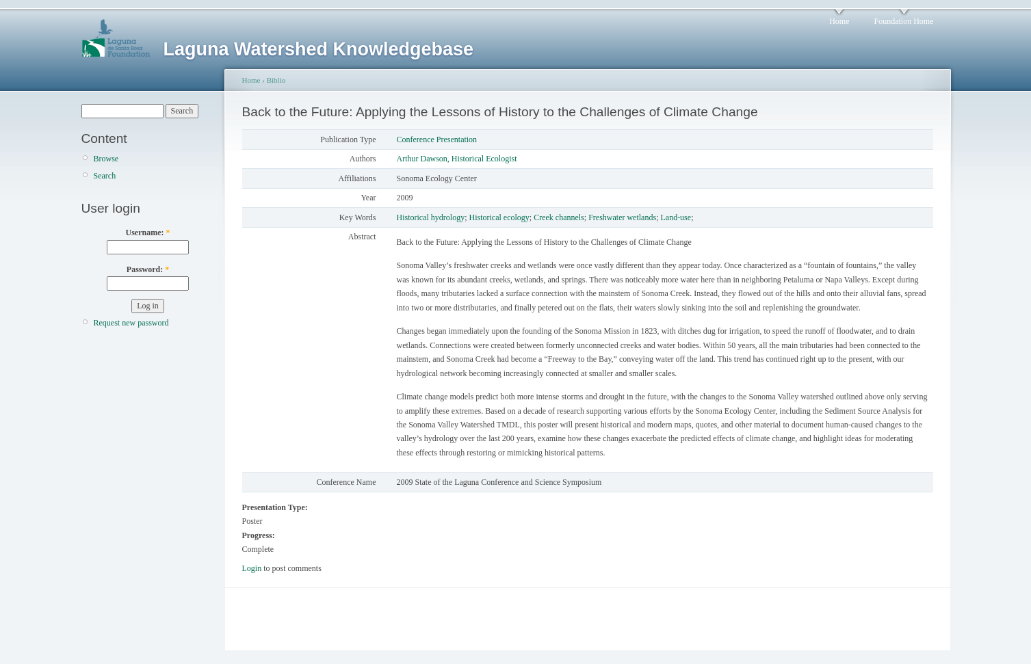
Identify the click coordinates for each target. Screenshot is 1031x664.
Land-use (675, 217)
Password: (148, 269)
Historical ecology (499, 217)
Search (105, 176)
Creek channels (559, 217)
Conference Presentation (437, 139)
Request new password (131, 323)
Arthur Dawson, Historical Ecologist (457, 158)
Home (839, 21)
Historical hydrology (431, 217)
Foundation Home (904, 21)
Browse (106, 158)
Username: (148, 232)
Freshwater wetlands (622, 217)
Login (252, 568)
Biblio (276, 80)
